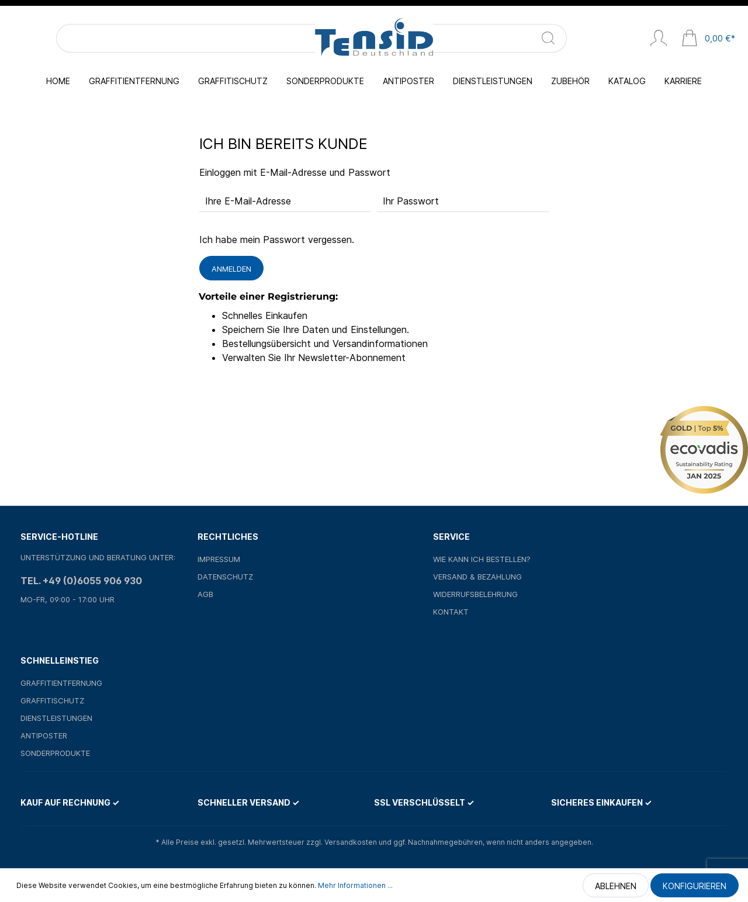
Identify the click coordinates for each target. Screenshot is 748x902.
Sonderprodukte (55, 753)
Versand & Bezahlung (477, 576)
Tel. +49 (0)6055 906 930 (81, 581)
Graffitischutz (52, 700)
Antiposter (43, 735)
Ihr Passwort (411, 201)
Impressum (219, 559)
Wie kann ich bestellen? (482, 559)
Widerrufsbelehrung (475, 594)
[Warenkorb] (708, 39)
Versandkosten (350, 842)
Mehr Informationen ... (355, 885)
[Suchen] (153, 38)
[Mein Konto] (658, 39)
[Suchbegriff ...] (93, 38)
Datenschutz (225, 576)
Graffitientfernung (61, 683)
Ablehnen (615, 886)
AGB (205, 594)
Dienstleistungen (56, 718)
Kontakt (451, 611)
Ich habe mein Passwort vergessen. (276, 239)
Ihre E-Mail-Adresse (248, 201)
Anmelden (231, 268)
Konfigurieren (694, 886)
